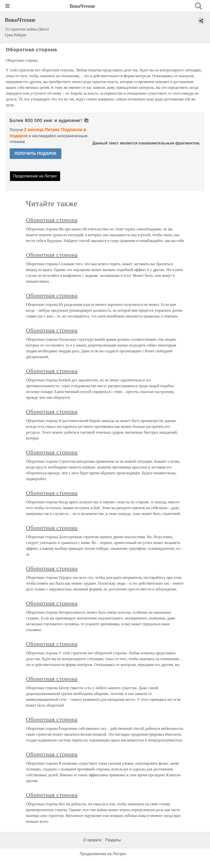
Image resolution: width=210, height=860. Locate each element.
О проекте (92, 840)
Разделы (113, 840)
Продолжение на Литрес (35, 176)
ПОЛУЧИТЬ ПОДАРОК (36, 153)
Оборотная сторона (52, 220)
